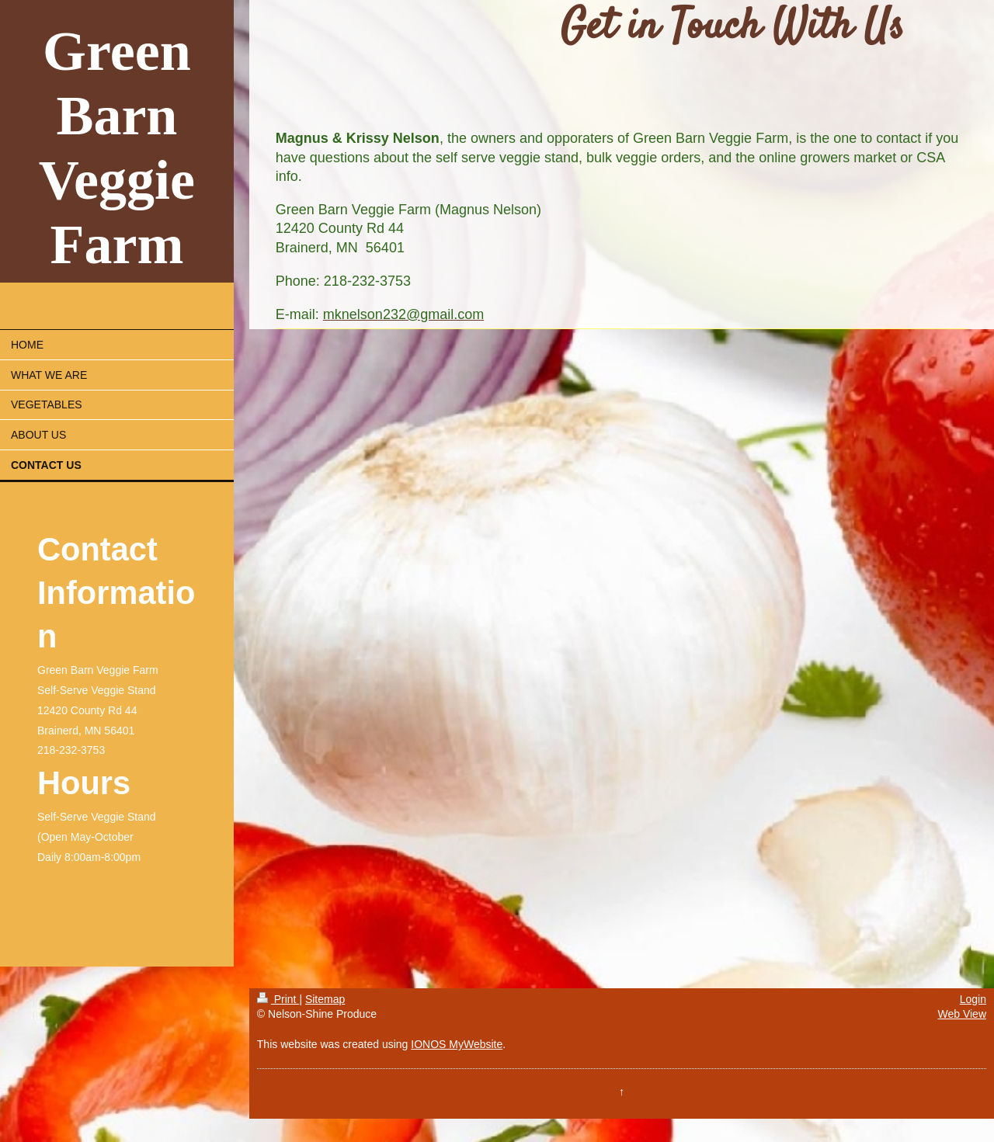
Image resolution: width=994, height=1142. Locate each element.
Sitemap (325, 999)
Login (973, 999)
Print (278, 999)
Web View (961, 1014)
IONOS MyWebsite (456, 1044)
